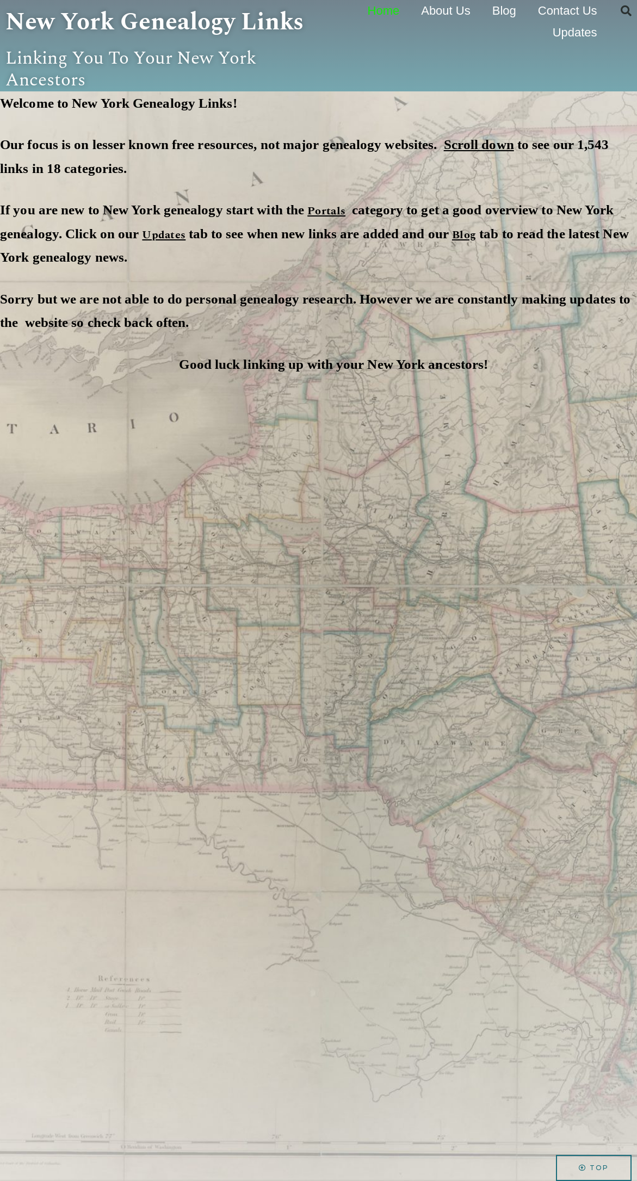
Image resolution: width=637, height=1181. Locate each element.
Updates (575, 32)
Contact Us (567, 10)
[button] (626, 11)
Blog (504, 10)
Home (384, 10)
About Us (446, 10)
